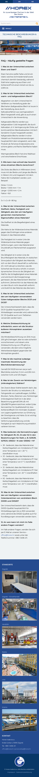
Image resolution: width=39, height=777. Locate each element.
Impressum (11, 772)
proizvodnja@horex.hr (23, 749)
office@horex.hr (7, 535)
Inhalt (8, 28)
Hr (32, 2)
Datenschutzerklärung (24, 772)
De (6, 2)
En (19, 2)
